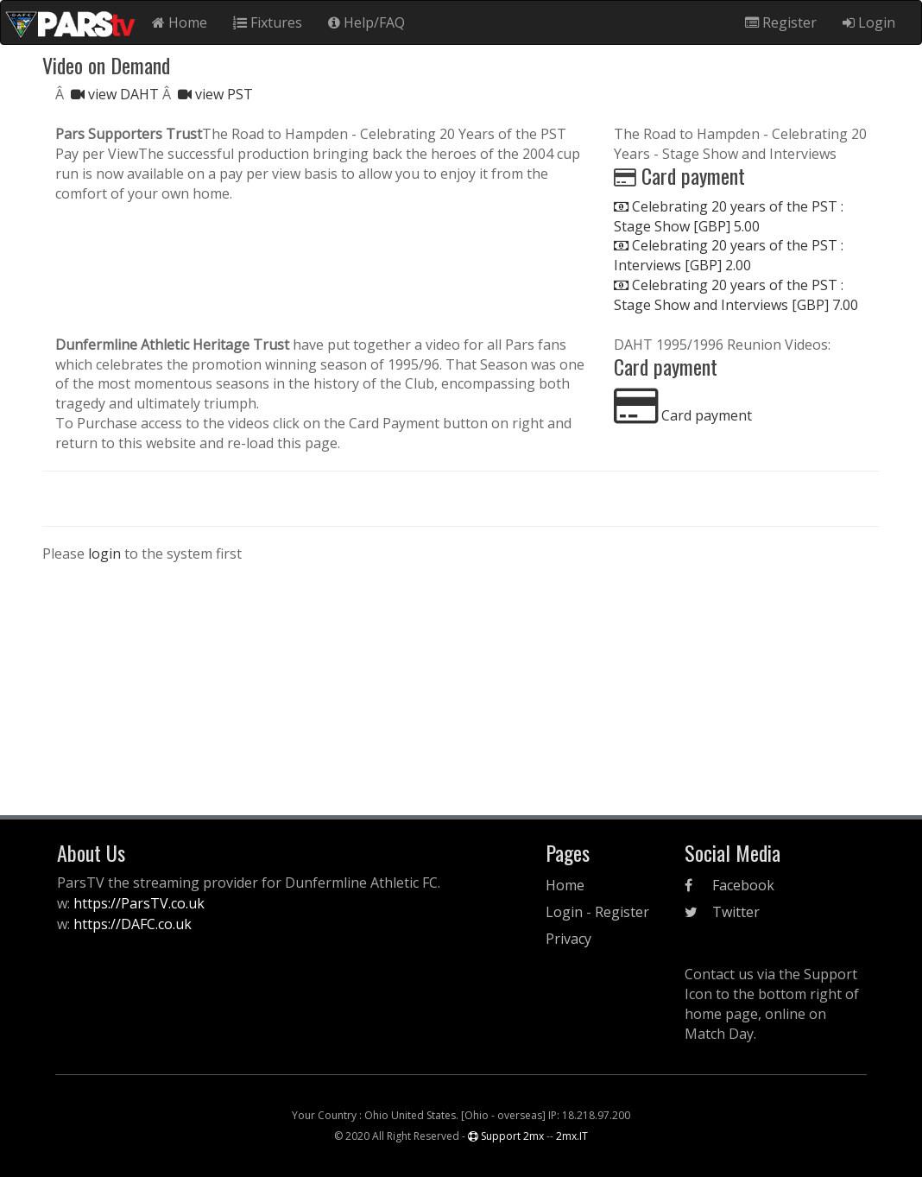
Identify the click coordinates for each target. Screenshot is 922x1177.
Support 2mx (506, 1136)
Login (869, 22)
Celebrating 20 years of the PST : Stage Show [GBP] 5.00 (728, 216)
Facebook (729, 885)
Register (781, 22)
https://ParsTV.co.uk (139, 903)
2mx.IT (572, 1136)
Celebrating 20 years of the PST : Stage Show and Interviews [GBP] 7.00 (736, 294)
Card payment (683, 415)
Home (179, 22)
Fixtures (267, 22)
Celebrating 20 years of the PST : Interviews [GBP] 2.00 (728, 255)
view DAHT (116, 94)
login (104, 553)
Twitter (722, 911)
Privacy (568, 938)
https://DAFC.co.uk (132, 923)
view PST (215, 94)
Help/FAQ (366, 22)
